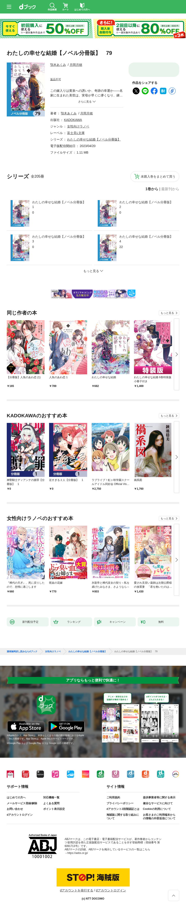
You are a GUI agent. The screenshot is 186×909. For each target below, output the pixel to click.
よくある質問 (51, 803)
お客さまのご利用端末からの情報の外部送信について (159, 816)
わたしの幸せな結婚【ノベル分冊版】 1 (60, 204)
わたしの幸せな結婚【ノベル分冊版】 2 (147, 204)
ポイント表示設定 (54, 809)
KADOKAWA (73, 120)
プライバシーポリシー (120, 803)
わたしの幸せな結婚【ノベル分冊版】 (94, 139)
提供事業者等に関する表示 (159, 797)
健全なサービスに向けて (158, 803)
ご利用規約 (113, 797)
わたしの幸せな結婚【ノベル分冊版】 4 (147, 239)
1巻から (151, 189)
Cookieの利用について (157, 809)
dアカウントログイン (20, 814)
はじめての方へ (16, 797)
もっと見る (167, 313)
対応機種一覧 (51, 797)
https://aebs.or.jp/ (77, 853)
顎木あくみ (58, 65)
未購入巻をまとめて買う (158, 176)
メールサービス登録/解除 (22, 803)
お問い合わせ (15, 809)
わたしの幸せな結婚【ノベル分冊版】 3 (60, 239)
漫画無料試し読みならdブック (22, 651)
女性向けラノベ (78, 126)
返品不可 (55, 79)
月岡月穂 (76, 65)
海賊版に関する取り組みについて (123, 816)
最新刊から (170, 189)
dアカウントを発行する (76, 890)
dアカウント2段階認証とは (123, 809)
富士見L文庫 (76, 133)
